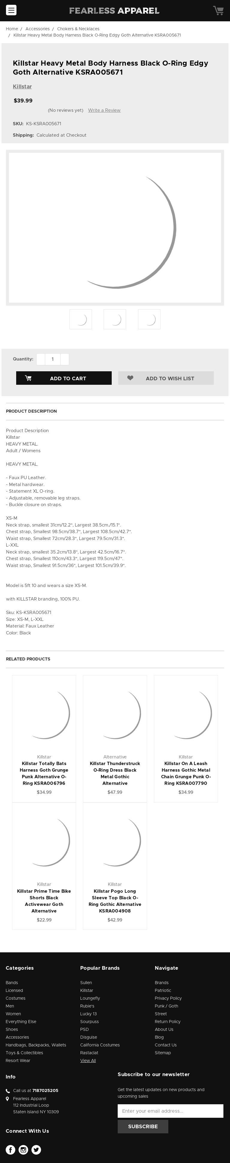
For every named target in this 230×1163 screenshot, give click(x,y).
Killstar (86, 991)
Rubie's (87, 1006)
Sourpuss (89, 1022)
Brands (162, 983)
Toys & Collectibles (24, 1053)
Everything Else (21, 1022)
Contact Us (166, 1045)
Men (10, 1006)
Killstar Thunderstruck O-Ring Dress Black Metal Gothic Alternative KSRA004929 (115, 776)
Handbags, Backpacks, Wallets (36, 1045)
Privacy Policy (168, 998)
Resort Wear (18, 1061)
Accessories (17, 1037)
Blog (159, 1037)
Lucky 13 (88, 1014)
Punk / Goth (166, 1006)
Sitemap (163, 1053)
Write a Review (104, 110)
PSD (84, 1030)
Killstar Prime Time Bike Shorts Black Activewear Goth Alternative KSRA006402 (44, 904)
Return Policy (168, 1022)
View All (88, 1061)
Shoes (12, 1030)
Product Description (31, 411)
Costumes (15, 998)
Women (13, 1014)
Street (161, 1014)
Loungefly (90, 998)
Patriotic (163, 991)
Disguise (88, 1037)
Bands (12, 983)
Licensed (14, 991)
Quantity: (23, 359)
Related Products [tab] (28, 659)
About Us (164, 1030)
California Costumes (100, 1045)
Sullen (86, 983)
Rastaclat (89, 1053)
